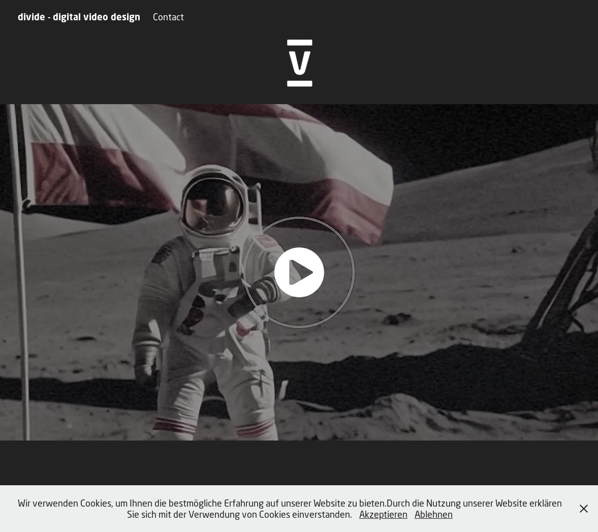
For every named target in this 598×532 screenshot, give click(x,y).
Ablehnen (434, 514)
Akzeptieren (383, 514)
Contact (168, 16)
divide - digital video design (79, 16)
